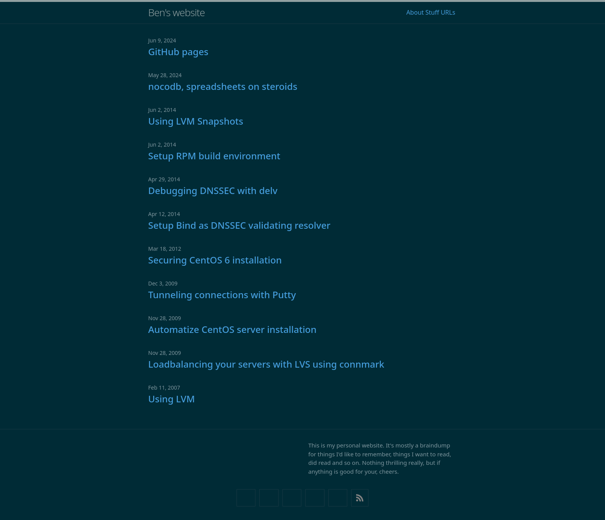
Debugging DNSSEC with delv (212, 190)
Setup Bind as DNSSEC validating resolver (239, 225)
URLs (448, 12)
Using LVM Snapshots (195, 121)
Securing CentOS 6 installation (215, 259)
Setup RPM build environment (214, 155)
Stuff (432, 12)
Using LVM (171, 398)
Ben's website (176, 12)
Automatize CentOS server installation (232, 329)
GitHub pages (178, 51)
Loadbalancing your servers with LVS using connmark (266, 364)
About (415, 12)
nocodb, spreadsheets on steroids (222, 86)
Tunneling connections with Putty (222, 294)
